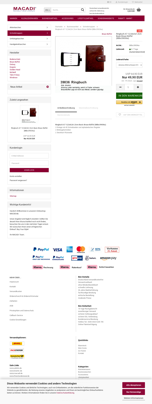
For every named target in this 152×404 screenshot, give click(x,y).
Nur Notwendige (133, 392)
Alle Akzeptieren (133, 385)
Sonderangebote (106, 18)
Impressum (14, 282)
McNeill (13, 72)
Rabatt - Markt (125, 18)
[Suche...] (47, 9)
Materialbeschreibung (88, 108)
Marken (13, 18)
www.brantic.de (16, 371)
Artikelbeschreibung (66, 108)
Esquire (13, 67)
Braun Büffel (107, 34)
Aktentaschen (15, 27)
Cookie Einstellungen (18, 320)
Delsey (12, 64)
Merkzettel (137, 2)
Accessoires (67, 18)
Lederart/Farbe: (122, 59)
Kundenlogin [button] (122, 2)
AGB (11, 306)
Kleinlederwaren (29, 18)
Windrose (13, 77)
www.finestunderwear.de (19, 376)
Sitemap (13, 196)
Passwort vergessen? (18, 180)
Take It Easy (14, 75)
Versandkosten (16, 291)
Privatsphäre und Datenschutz (22, 310)
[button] (109, 2)
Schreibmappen (16, 33)
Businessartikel (49, 18)
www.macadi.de (16, 373)
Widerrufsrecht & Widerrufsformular (24, 296)
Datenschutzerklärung (65, 393)
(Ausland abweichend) (137, 52)
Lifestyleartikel (86, 18)
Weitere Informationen (133, 398)
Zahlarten (13, 301)
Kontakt (13, 287)
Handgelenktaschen (18, 44)
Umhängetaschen (17, 39)
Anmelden (29, 170)
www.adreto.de (16, 368)
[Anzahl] (129, 87)
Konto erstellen (16, 176)
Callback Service (16, 315)
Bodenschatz (15, 59)
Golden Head (15, 70)
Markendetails (63, 115)
